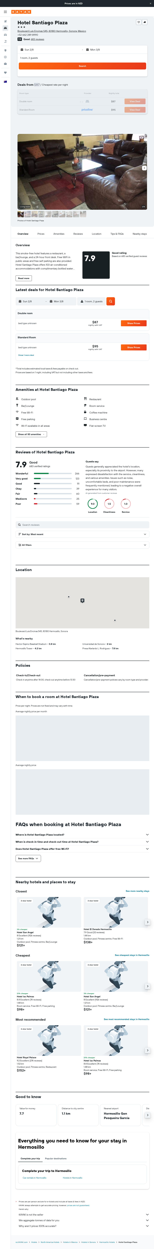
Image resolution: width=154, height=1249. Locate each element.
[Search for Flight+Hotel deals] (5, 41)
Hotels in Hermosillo (72, 1177)
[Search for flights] (5, 21)
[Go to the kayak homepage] (21, 12)
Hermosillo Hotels (107, 1242)
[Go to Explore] (5, 50)
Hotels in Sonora (88, 1242)
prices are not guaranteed (78, 1205)
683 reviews (37, 39)
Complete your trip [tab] (30, 1158)
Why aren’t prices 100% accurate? (84, 1226)
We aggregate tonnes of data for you (84, 1220)
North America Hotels (50, 1242)
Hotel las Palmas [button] (25, 996)
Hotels (34, 1242)
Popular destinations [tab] (56, 1158)
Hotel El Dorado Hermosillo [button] (98, 929)
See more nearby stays (137, 891)
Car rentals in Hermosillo (34, 1177)
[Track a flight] (5, 57)
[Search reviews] (85, 525)
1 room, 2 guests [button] (29, 57)
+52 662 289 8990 (27, 34)
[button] (150, 3)
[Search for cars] (5, 35)
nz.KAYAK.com (22, 1242)
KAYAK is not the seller (84, 1214)
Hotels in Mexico (70, 1242)
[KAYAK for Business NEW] (5, 63)
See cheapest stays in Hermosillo (132, 955)
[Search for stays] (5, 28)
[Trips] (5, 72)
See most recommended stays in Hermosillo (126, 1019)
